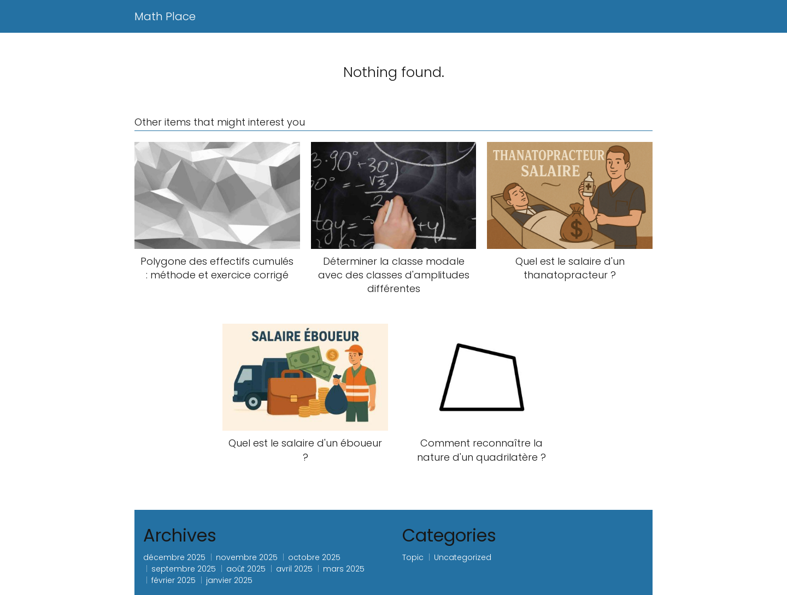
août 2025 (246, 568)
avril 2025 (294, 568)
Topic (413, 557)
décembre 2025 (174, 557)
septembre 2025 (183, 568)
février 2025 (173, 580)
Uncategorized (462, 557)
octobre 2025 (314, 557)
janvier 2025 (229, 580)
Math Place (165, 16)
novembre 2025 (247, 557)
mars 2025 (344, 568)
